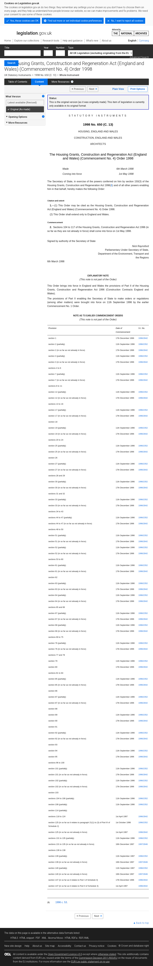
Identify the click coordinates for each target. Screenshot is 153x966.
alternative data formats (60, 932)
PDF (38, 937)
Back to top (142, 922)
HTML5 (14, 937)
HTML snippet (27, 937)
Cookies (111, 945)
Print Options (137, 89)
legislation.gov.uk (28, 32)
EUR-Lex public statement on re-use (90, 961)
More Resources (61, 81)
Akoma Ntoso (55, 937)
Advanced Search (139, 57)
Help (27, 945)
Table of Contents (17, 81)
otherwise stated (107, 954)
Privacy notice (96, 945)
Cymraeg (144, 40)
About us (37, 945)
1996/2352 (143, 344)
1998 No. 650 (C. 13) (45, 75)
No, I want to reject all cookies (127, 20)
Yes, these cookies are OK (24, 20)
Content (39, 81)
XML (44, 937)
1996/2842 (143, 338)
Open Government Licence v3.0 (65, 954)
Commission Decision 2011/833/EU (98, 957)
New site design (13, 945)
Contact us (80, 945)
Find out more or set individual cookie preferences (75, 20)
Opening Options (16, 116)
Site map (50, 945)
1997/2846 (143, 844)
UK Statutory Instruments (17, 75)
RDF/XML (84, 937)
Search (11, 62)
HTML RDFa (71, 937)
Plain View (118, 89)
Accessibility (64, 945)
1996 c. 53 (61, 902)
